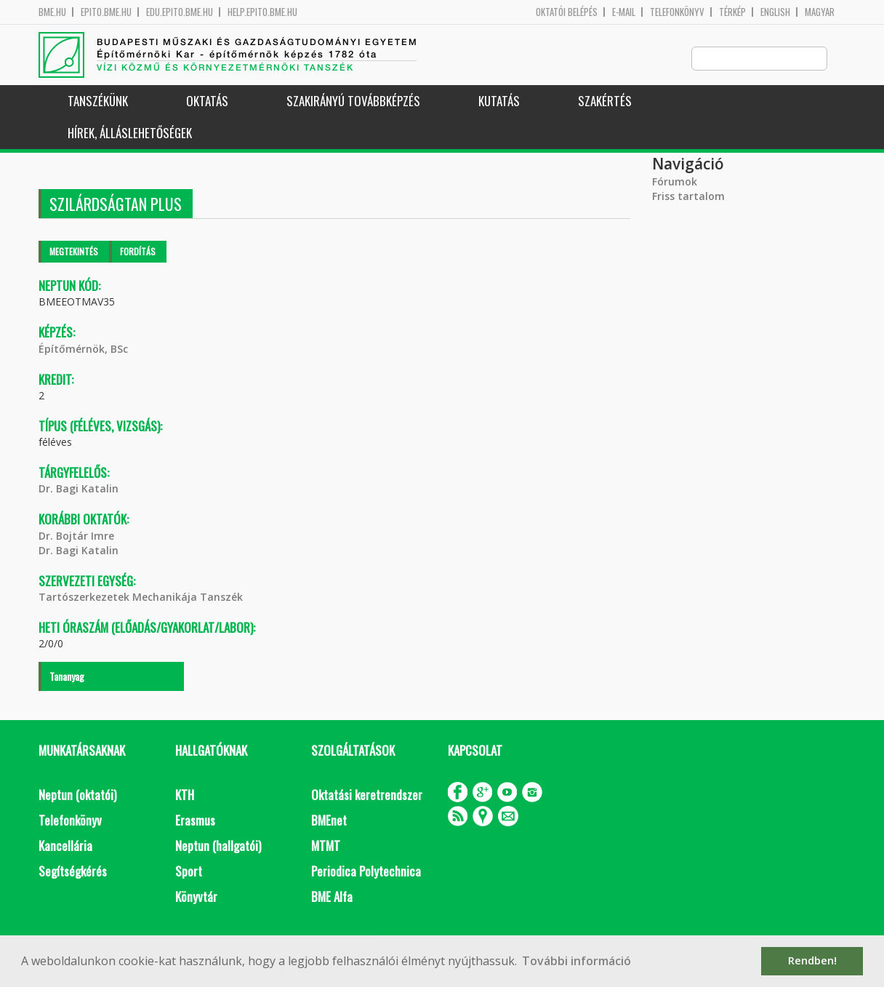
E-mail (623, 12)
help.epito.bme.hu (262, 12)
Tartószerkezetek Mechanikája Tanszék (141, 597)
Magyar (820, 12)
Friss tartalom (688, 197)
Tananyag (66, 676)
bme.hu (52, 12)
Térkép (732, 12)
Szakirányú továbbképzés (353, 101)
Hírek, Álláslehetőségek (130, 133)
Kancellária (65, 846)
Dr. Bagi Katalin (78, 489)
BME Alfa (332, 897)
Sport (188, 872)
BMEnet (329, 821)
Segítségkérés (73, 872)
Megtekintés (73, 252)
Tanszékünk (98, 101)
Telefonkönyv (677, 12)
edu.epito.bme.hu (179, 12)
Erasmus (195, 821)
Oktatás (207, 101)
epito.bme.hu (106, 12)
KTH (184, 795)
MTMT (325, 846)
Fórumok (674, 182)
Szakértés (605, 101)
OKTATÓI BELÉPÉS (567, 12)
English (775, 12)
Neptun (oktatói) (77, 795)
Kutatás (499, 101)
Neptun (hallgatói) (218, 846)
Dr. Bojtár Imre (76, 536)
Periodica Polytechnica (366, 872)
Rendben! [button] (812, 960)
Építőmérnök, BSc (83, 349)
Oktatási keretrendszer (366, 795)
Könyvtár (196, 897)
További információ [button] (576, 961)
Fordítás (138, 252)
